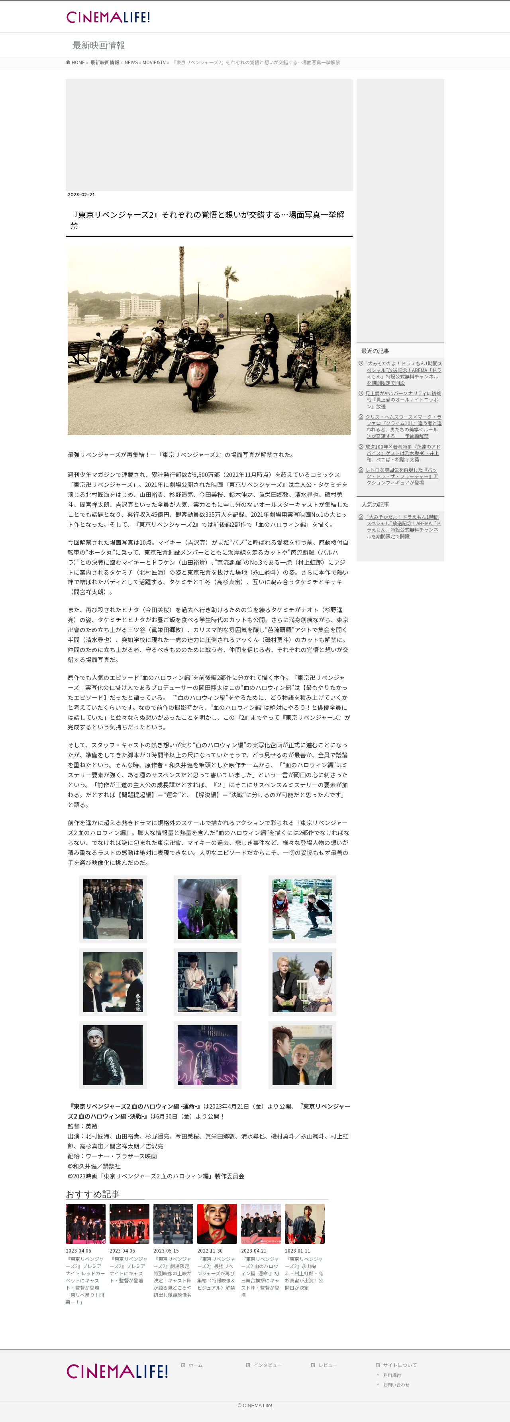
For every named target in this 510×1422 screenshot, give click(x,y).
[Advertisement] (209, 135)
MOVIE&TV (154, 62)
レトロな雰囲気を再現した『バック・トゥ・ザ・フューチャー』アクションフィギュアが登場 (401, 476)
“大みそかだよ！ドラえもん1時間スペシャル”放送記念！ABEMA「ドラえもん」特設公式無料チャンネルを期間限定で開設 (403, 373)
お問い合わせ (396, 1384)
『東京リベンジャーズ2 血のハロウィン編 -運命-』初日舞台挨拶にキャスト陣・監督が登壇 (260, 1276)
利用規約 (392, 1375)
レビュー (327, 1364)
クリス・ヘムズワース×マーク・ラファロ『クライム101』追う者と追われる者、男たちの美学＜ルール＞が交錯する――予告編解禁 (403, 426)
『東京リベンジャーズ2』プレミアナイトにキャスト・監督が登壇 (128, 1269)
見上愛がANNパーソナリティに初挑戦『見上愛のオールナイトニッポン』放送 (403, 399)
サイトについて (400, 1364)
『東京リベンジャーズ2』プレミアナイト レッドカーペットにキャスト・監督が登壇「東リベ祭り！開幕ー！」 (85, 1280)
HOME (78, 62)
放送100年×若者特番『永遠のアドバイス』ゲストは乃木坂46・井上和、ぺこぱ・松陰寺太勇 (403, 453)
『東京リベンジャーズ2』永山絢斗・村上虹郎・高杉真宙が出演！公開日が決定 (304, 1273)
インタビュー (267, 1364)
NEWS (131, 62)
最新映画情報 (104, 62)
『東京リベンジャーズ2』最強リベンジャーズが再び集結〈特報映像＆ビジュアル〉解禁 (216, 1273)
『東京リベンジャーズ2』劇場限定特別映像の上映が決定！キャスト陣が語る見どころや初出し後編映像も (172, 1276)
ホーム (195, 1364)
